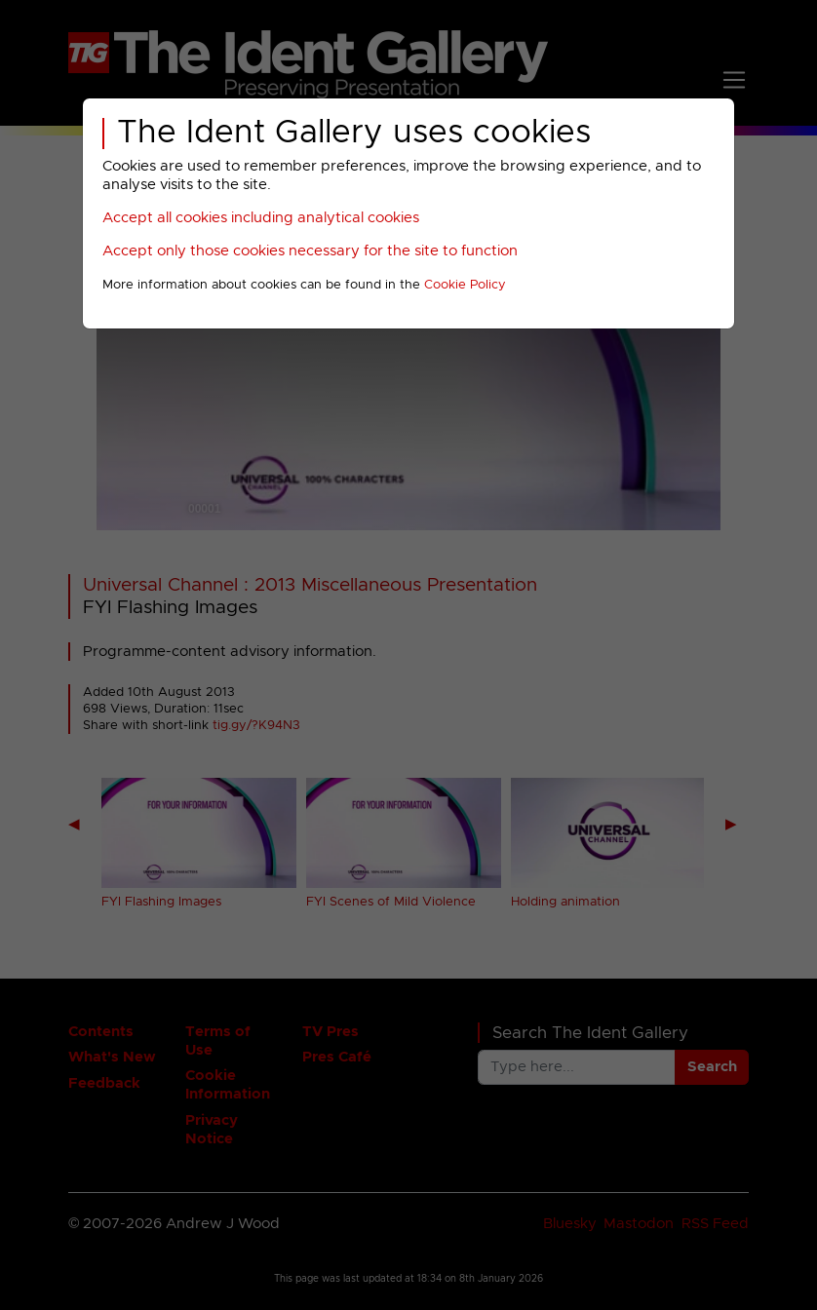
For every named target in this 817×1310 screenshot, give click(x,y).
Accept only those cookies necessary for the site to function (310, 251)
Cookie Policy (465, 285)
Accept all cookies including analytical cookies (260, 218)
